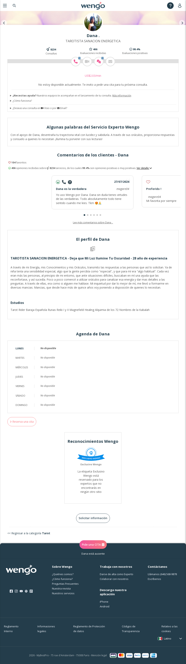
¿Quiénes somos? (62, 574)
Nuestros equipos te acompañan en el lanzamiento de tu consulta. (72, 95)
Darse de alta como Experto (116, 574)
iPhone (104, 601)
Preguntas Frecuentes (65, 583)
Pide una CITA (93, 544)
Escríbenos (154, 579)
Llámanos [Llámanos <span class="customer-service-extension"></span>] (162, 574)
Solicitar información (93, 518)
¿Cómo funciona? (22, 100)
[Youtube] (21, 591)
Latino (167, 638)
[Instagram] (16, 591)
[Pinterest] (31, 591)
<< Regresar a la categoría (28, 533)
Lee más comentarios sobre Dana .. (93, 222)
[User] (180, 5)
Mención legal (99, 655)
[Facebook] (11, 591)
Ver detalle (144, 168)
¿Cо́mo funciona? (62, 579)
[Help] (170, 5)
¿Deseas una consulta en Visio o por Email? (40, 108)
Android (104, 606)
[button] (84, 215)
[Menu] (5, 5)
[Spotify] (26, 591)
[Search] (14, 5)
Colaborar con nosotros (114, 579)
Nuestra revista (61, 588)
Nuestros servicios (63, 593)
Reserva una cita (22, 421)
